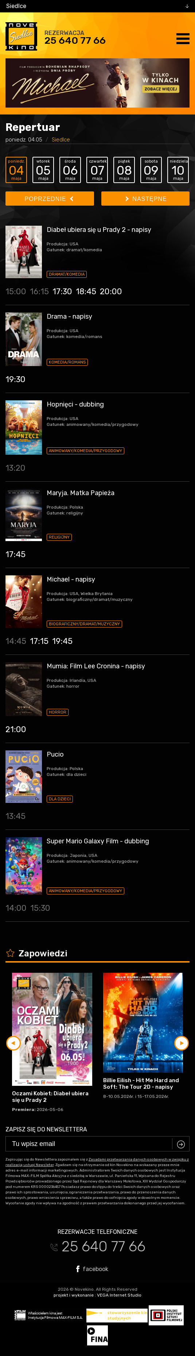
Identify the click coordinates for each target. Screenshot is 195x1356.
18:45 (86, 291)
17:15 (39, 641)
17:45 (15, 554)
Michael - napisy (71, 579)
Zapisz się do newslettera (46, 1129)
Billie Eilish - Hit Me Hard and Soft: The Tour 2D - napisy (141, 1083)
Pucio (55, 754)
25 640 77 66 (75, 40)
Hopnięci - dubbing (75, 404)
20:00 (111, 291)
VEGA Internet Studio (119, 1295)
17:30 (62, 291)
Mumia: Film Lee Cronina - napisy (96, 666)
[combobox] (97, 6)
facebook (92, 1269)
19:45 (62, 641)
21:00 (15, 729)
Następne (146, 199)
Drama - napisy (69, 316)
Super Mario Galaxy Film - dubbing (98, 841)
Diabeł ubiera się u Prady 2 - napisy (99, 230)
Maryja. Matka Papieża (80, 493)
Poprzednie (49, 199)
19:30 (15, 379)
